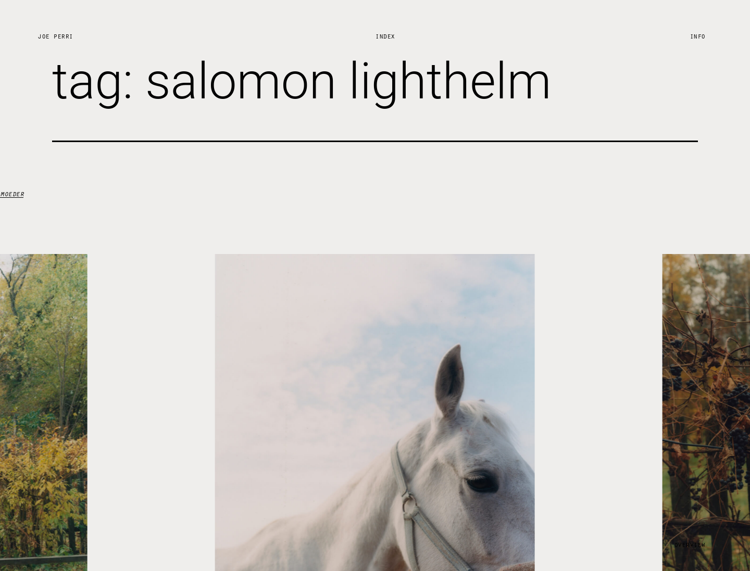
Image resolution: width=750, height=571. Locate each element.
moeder (11, 193)
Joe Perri (55, 36)
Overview (689, 544)
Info (697, 36)
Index (385, 36)
